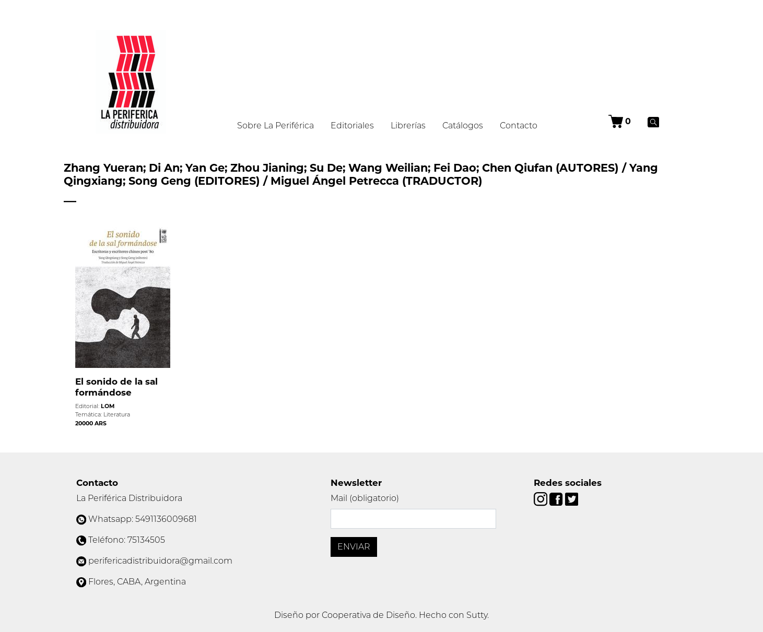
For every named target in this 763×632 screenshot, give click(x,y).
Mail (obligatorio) (365, 498)
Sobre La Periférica (275, 125)
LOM (107, 406)
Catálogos (462, 125)
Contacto (518, 125)
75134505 (146, 540)
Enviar (353, 547)
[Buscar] (653, 121)
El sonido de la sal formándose (116, 386)
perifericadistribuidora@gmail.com (160, 561)
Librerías (408, 125)
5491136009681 (166, 519)
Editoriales (352, 125)
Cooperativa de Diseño (368, 615)
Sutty (476, 615)
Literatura (116, 414)
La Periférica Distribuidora (129, 498)
